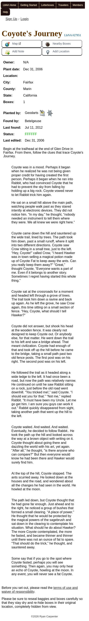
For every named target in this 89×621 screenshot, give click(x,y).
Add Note (14, 52)
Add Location (57, 52)
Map (11, 44)
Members (78, 5)
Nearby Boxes (58, 44)
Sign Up (11, 19)
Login (25, 19)
